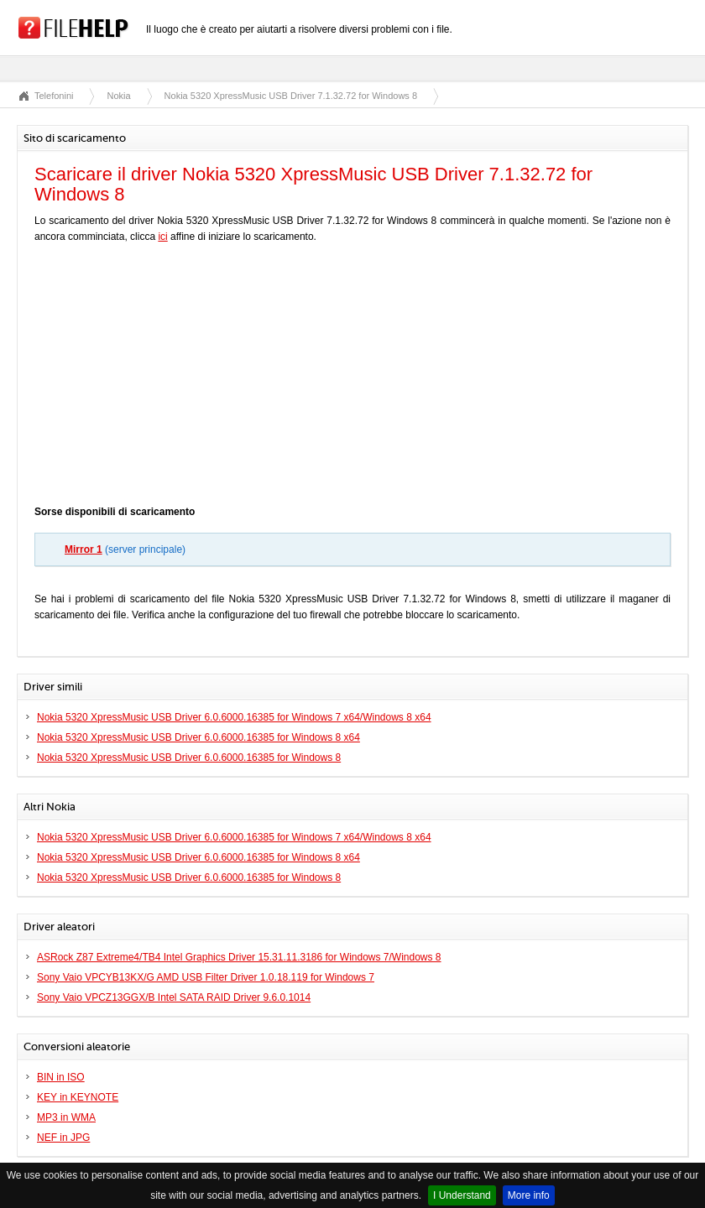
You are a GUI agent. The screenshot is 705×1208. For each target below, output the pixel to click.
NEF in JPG (63, 1137)
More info (529, 1195)
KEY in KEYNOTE (77, 1097)
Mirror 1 (83, 549)
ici (162, 236)
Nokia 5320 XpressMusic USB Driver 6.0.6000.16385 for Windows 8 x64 (198, 737)
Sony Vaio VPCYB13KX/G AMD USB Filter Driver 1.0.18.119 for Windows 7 (205, 977)
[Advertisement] (353, 378)
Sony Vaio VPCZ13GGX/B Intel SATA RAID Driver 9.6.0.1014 (174, 997)
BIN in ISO (61, 1077)
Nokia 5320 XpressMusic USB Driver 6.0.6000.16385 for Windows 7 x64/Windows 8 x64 (234, 717)
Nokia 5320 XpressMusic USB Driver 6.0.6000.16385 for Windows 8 (189, 757)
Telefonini (53, 96)
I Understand (462, 1195)
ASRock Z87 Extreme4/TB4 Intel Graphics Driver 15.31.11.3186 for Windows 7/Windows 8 (239, 957)
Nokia (118, 96)
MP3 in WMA (66, 1117)
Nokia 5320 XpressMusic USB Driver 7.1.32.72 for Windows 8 (290, 96)
